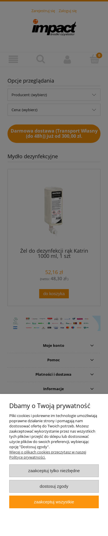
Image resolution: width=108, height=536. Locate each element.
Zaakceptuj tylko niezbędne (54, 470)
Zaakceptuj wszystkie (54, 501)
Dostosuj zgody (54, 486)
